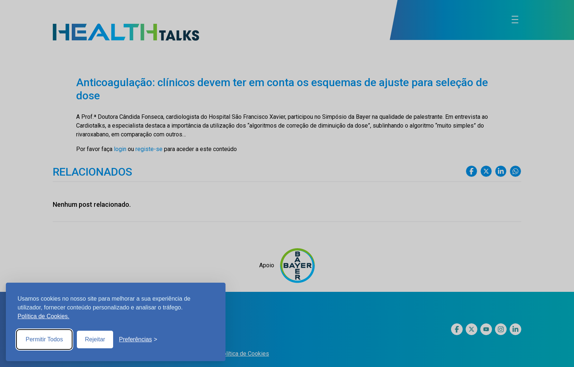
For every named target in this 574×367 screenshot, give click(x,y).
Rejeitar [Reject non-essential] (95, 339)
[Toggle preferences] (138, 339)
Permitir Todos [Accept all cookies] (44, 339)
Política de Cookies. (43, 316)
